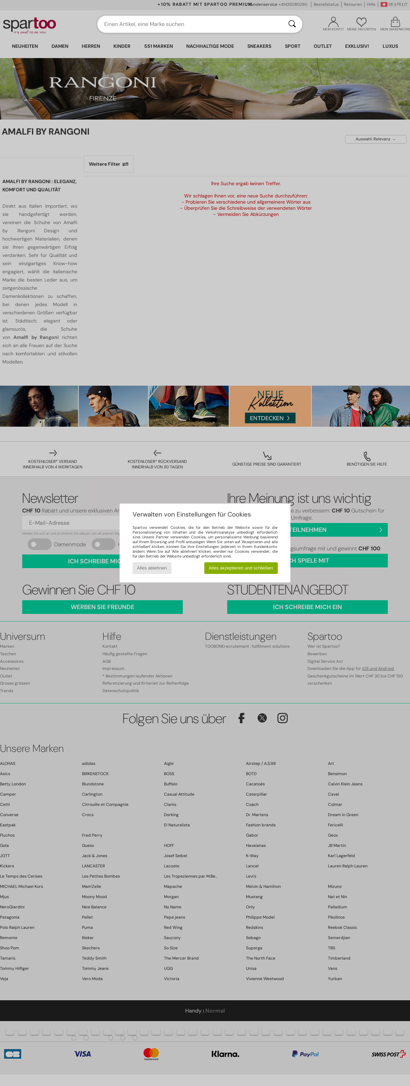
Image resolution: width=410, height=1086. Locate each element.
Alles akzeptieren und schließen (241, 568)
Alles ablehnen (152, 568)
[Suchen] (292, 24)
